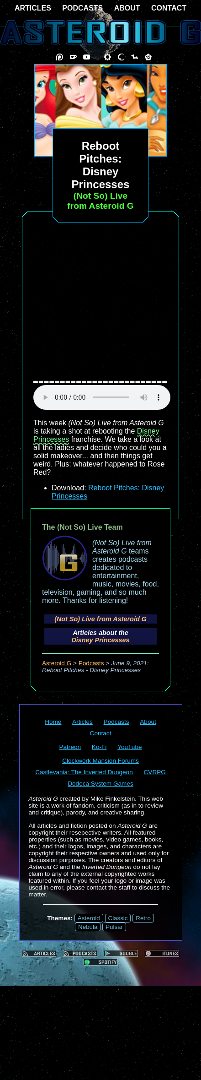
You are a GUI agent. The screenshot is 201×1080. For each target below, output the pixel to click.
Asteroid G (56, 663)
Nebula (87, 926)
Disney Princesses (100, 640)
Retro (143, 918)
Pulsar (114, 926)
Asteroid (89, 918)
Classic (118, 918)
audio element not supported (101, 397)
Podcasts (91, 663)
